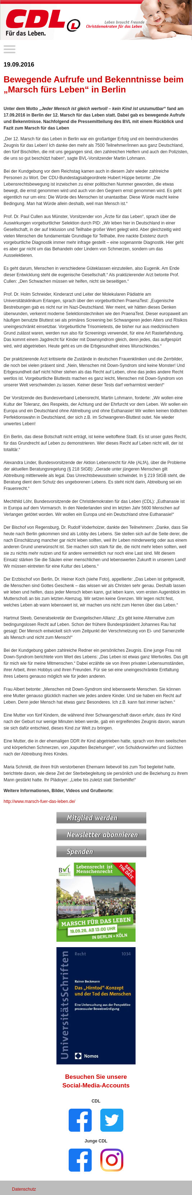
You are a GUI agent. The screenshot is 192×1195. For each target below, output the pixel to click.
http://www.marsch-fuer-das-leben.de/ (39, 801)
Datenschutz (24, 1189)
